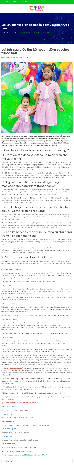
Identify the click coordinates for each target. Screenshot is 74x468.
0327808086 (24, 2)
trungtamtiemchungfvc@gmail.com (15, 6)
